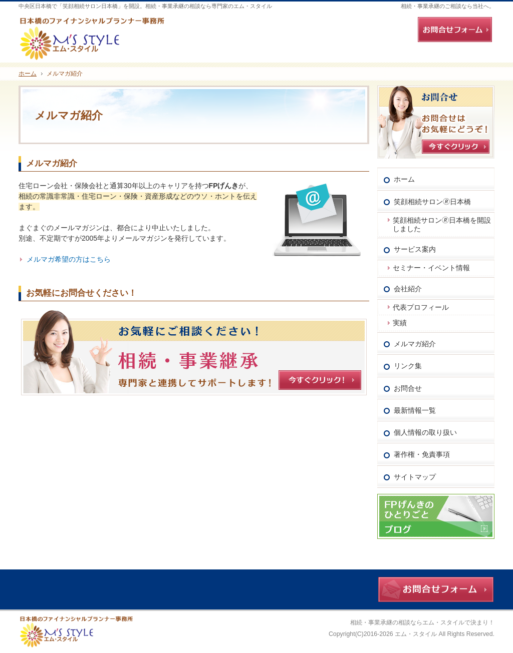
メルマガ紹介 (51, 163)
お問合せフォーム (455, 29)
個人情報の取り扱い (425, 432)
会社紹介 (408, 289)
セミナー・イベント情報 (431, 268)
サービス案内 (415, 249)
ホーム (404, 179)
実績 (400, 323)
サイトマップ (415, 477)
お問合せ (408, 388)
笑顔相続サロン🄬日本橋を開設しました (442, 224)
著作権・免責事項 (422, 454)
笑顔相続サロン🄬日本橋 (432, 202)
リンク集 (408, 366)
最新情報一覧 (415, 410)
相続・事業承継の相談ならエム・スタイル (407, 622)
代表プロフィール (421, 307)
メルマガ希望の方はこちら (69, 259)
